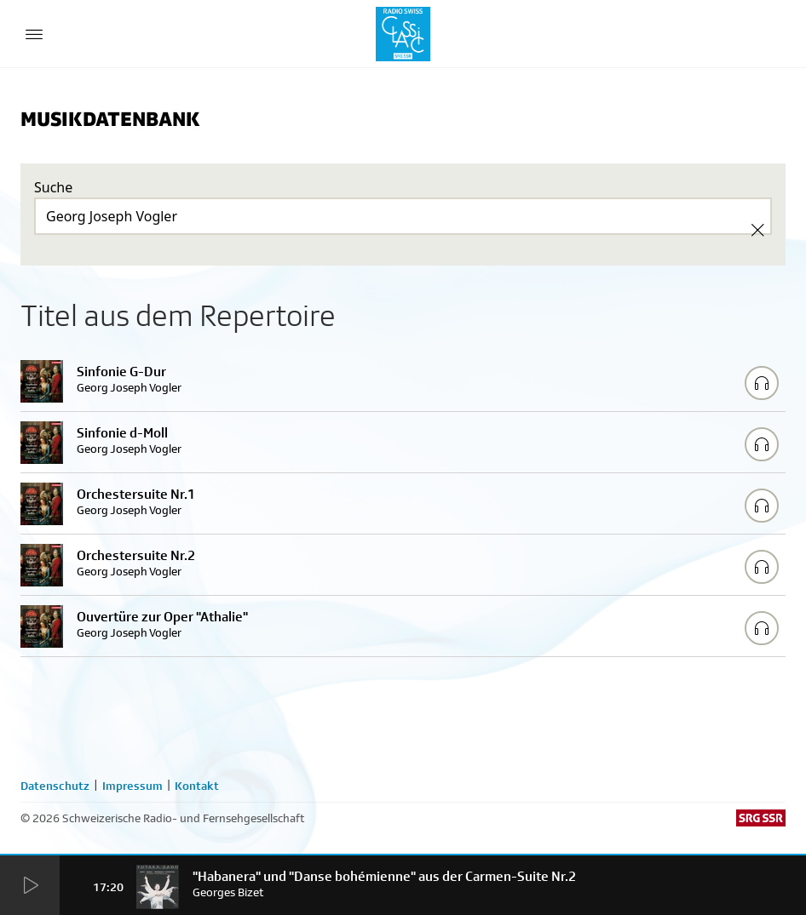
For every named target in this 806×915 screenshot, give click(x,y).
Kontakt (197, 786)
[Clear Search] (757, 230)
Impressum (132, 786)
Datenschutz (54, 786)
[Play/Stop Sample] (761, 383)
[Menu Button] (34, 34)
